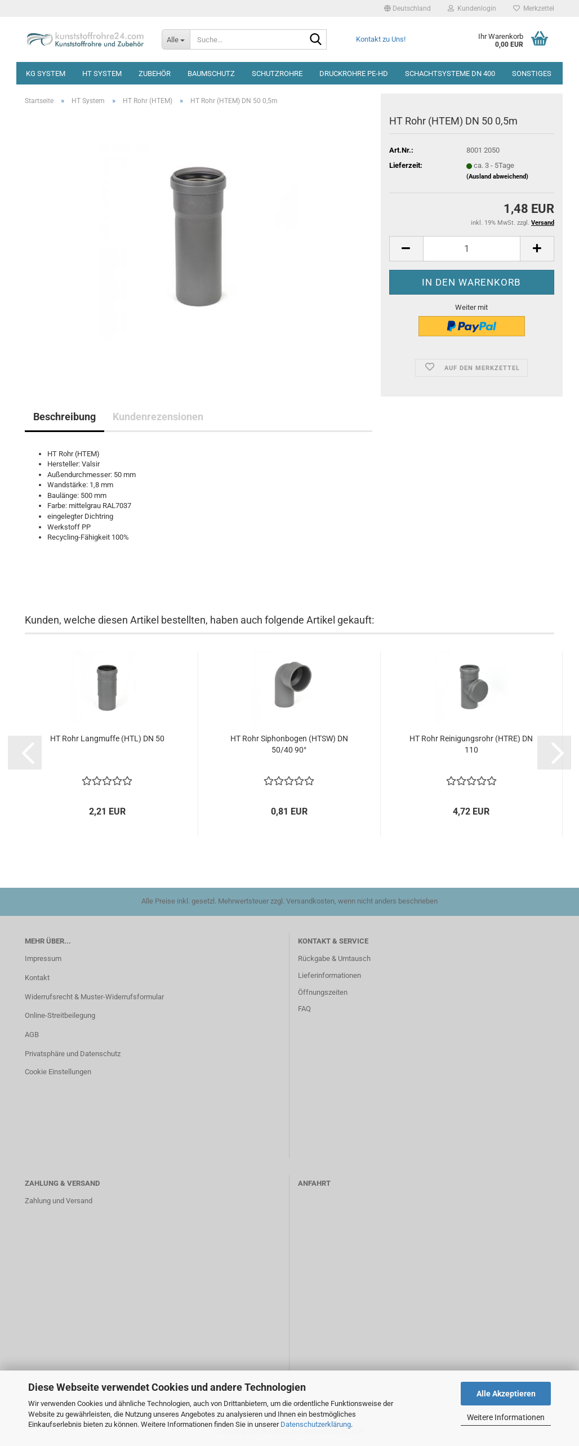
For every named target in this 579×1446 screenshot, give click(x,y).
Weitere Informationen (506, 1417)
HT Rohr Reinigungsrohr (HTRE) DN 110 (471, 744)
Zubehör (155, 73)
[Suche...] (176, 39)
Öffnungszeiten (323, 992)
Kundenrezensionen (158, 416)
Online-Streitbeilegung (60, 1015)
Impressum (43, 958)
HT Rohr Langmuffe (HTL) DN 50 (107, 738)
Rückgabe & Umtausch (334, 958)
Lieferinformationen (329, 975)
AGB (32, 1034)
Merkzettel (533, 8)
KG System (45, 73)
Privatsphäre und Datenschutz (73, 1053)
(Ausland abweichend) (497, 176)
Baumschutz (211, 73)
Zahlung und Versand (58, 1200)
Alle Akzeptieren (506, 1393)
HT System (102, 73)
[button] (407, 8)
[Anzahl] (471, 248)
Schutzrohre (277, 73)
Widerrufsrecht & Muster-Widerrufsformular (94, 997)
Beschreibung (64, 416)
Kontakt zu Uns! (381, 39)
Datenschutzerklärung (315, 1424)
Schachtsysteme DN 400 (450, 73)
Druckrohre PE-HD (353, 73)
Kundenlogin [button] (472, 8)
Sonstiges (531, 73)
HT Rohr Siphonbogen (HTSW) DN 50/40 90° (289, 744)
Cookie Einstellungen (58, 1071)
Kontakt (37, 977)
